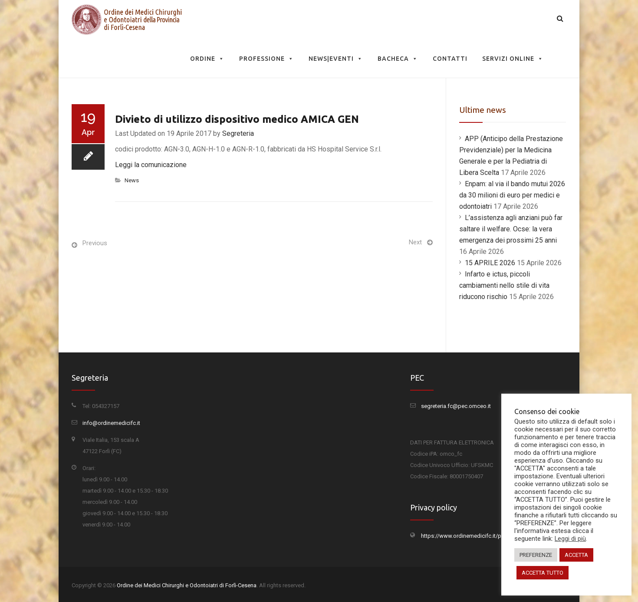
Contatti (450, 58)
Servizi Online (512, 58)
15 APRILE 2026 (490, 263)
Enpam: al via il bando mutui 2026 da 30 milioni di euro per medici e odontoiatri (512, 195)
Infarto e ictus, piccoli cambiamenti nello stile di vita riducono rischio (504, 285)
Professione (266, 58)
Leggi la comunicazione (151, 165)
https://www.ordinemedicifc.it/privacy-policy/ (478, 536)
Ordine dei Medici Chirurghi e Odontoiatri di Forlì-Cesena (187, 585)
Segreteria (238, 133)
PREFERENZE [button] (536, 555)
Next (415, 242)
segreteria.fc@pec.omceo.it (456, 406)
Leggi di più (570, 539)
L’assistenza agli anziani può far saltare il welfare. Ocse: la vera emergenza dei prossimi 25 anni (510, 229)
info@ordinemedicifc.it (111, 423)
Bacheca (398, 58)
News (132, 180)
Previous (94, 243)
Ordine (207, 58)
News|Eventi (336, 58)
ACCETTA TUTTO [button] (542, 572)
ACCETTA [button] (576, 555)
